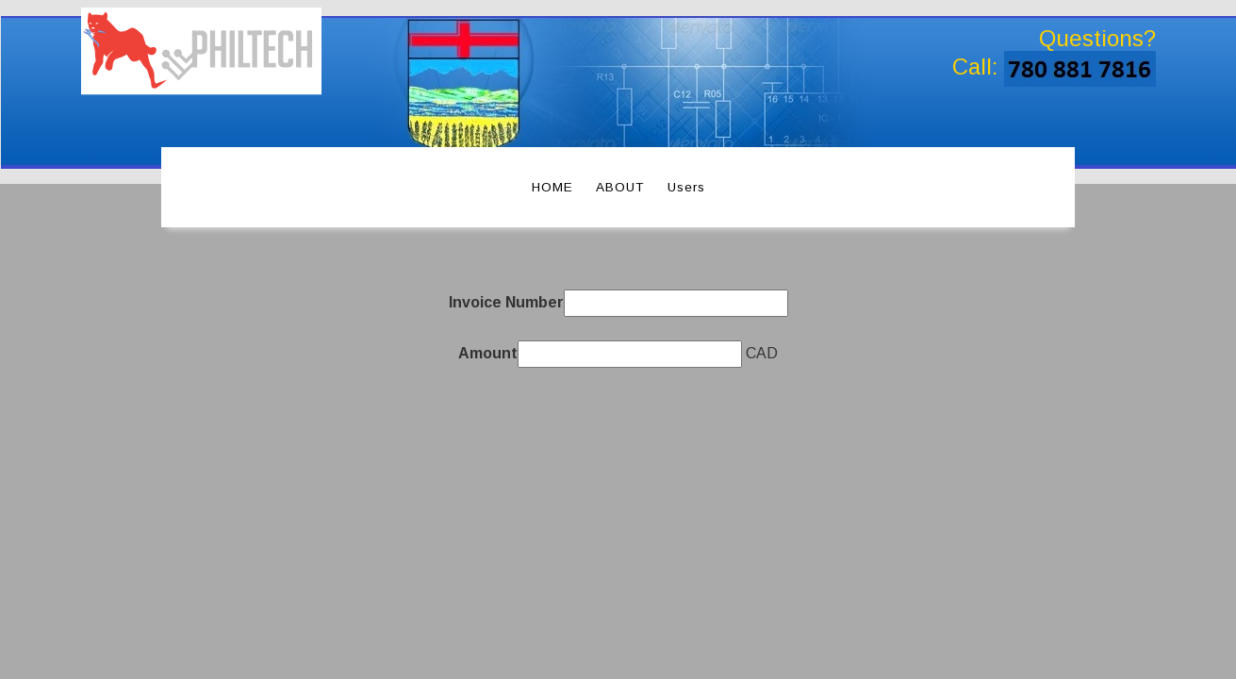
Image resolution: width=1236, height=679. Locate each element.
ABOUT (620, 187)
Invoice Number (506, 302)
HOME (552, 187)
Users (686, 187)
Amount (488, 353)
